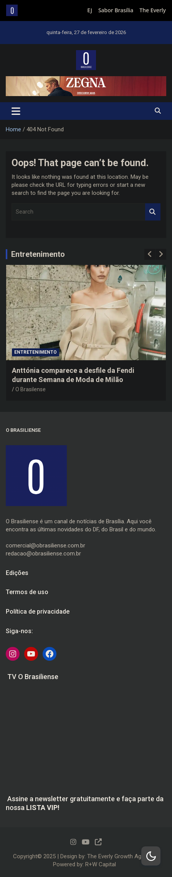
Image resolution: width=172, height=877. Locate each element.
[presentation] (149, 254)
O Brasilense (30, 389)
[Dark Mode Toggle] (150, 856)
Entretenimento (38, 254)
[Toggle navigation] (16, 111)
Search (152, 211)
